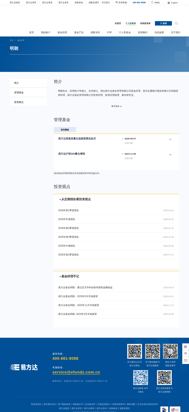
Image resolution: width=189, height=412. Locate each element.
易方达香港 (47, 2)
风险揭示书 (78, 404)
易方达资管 (31, 2)
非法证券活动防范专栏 (147, 404)
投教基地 (79, 2)
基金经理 (20, 40)
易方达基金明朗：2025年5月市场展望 (78, 296)
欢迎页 (118, 23)
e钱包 (156, 2)
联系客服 (121, 2)
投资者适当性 (49, 404)
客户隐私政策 (64, 404)
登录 (163, 23)
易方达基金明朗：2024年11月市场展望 (78, 305)
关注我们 (106, 2)
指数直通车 (94, 2)
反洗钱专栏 (90, 404)
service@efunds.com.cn (76, 372)
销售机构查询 (118, 404)
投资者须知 (36, 404)
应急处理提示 (104, 404)
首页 (11, 40)
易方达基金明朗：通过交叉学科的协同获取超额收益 (85, 287)
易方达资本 (63, 2)
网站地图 (131, 404)
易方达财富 (15, 2)
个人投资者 (130, 23)
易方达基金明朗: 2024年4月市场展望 (77, 314)
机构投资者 (145, 23)
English (173, 2)
